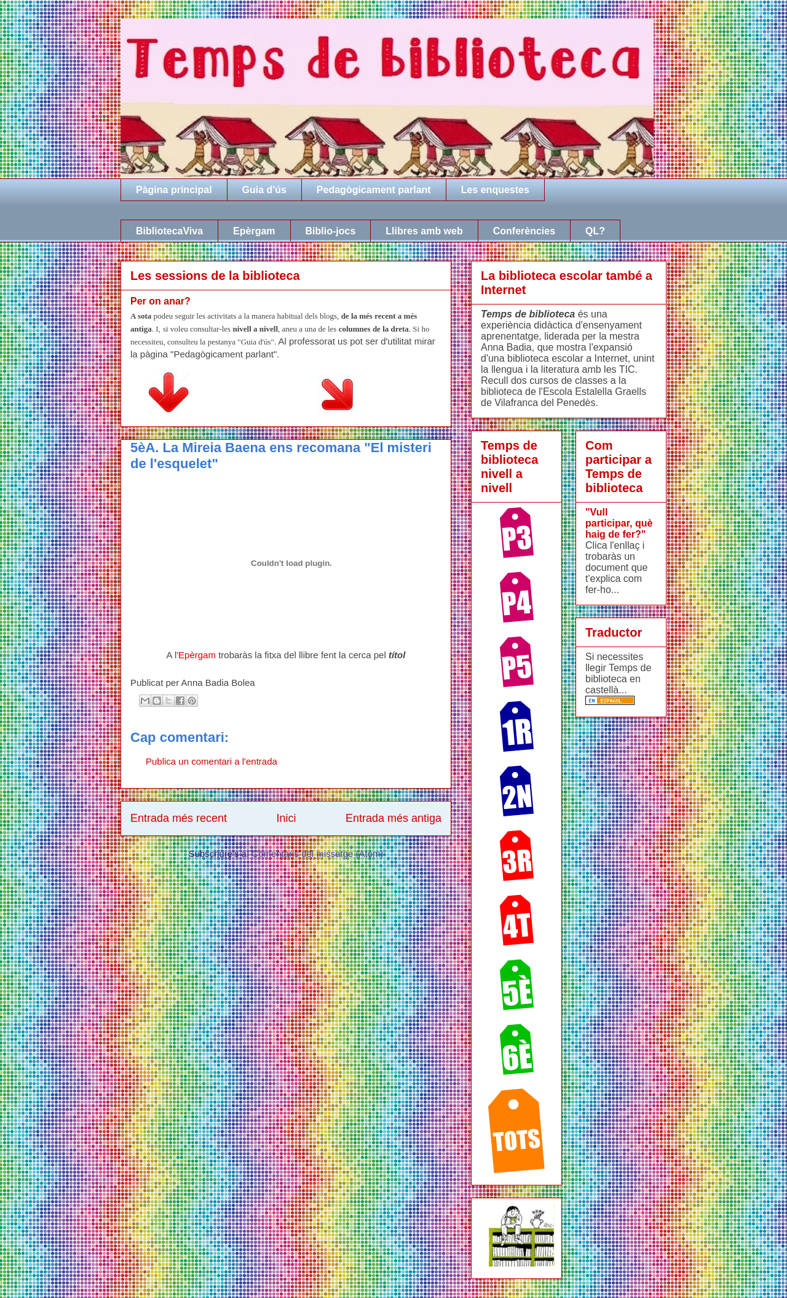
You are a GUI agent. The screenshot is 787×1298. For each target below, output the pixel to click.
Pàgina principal (174, 190)
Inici (286, 818)
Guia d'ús (264, 190)
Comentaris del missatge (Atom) (317, 853)
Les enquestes (495, 190)
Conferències (524, 231)
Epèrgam (254, 231)
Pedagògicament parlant (374, 190)
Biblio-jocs (331, 231)
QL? (595, 231)
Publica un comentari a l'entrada (211, 761)
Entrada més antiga (393, 818)
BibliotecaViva (169, 231)
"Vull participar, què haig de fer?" (618, 523)
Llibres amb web (424, 231)
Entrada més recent (178, 818)
